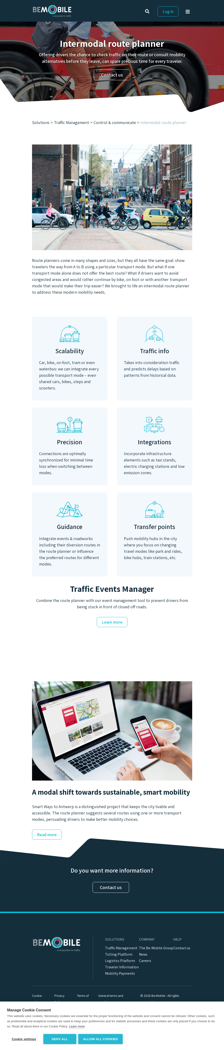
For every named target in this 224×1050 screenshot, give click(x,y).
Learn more (112, 622)
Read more (47, 834)
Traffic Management (121, 948)
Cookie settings (24, 1039)
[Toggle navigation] (189, 12)
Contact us (112, 75)
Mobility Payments (120, 973)
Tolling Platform (118, 954)
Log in (168, 11)
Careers (145, 960)
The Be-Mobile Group (156, 948)
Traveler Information (122, 967)
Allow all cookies (100, 1039)
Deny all (60, 1039)
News (143, 954)
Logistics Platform (120, 960)
